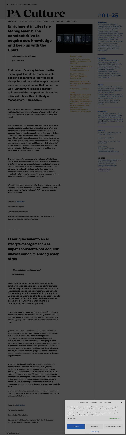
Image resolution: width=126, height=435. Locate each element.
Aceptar (76, 426)
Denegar (94, 426)
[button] (121, 402)
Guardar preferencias (113, 426)
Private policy (95, 431)
